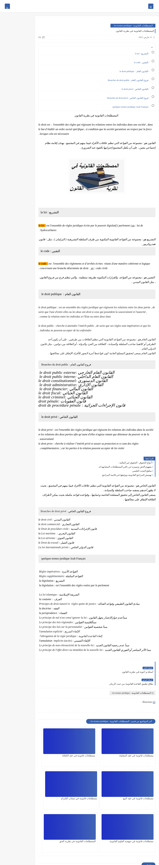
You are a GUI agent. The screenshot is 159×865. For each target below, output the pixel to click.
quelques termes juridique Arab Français (130, 107)
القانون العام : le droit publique (133, 71)
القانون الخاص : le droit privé (134, 89)
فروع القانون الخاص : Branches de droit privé (127, 98)
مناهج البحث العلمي (141, 475)
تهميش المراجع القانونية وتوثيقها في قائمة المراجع (126, 479)
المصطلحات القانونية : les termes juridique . (133, 25)
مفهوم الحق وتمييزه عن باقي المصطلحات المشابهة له (125, 471)
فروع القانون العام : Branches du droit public (127, 80)
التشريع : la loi (141, 53)
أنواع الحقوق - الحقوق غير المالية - (134, 467)
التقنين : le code (141, 62)
